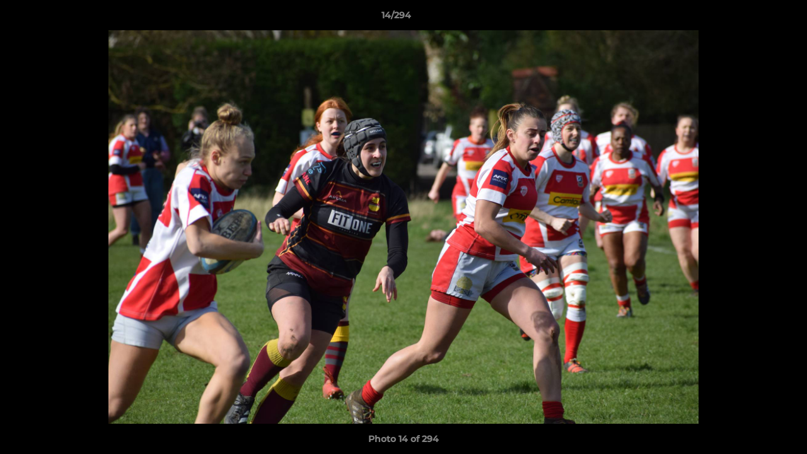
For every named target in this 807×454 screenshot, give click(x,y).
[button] (754, 18)
